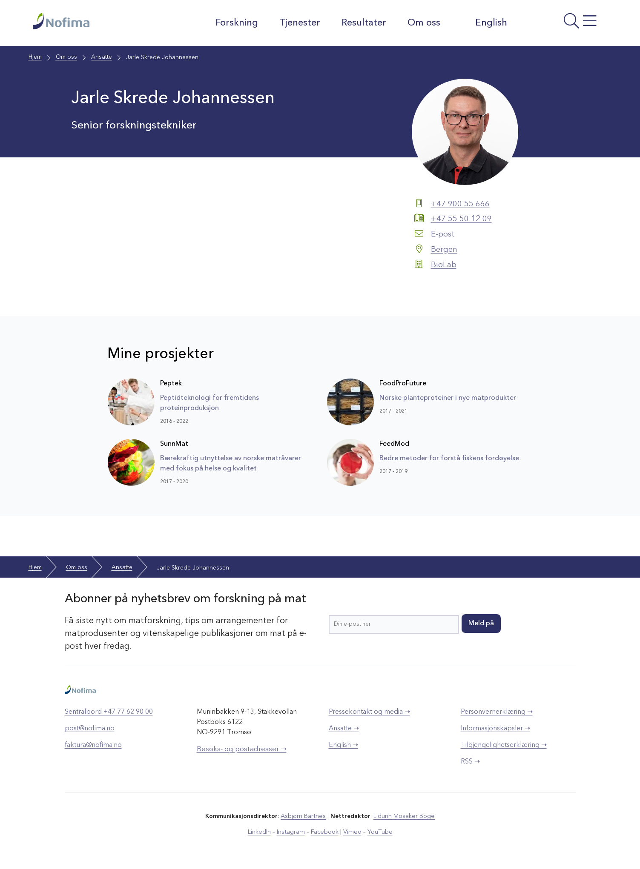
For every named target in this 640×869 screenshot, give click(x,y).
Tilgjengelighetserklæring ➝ (504, 744)
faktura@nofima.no (93, 744)
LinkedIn (261, 830)
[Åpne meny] (561, 25)
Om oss (422, 23)
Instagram (291, 830)
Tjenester (298, 23)
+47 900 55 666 (462, 204)
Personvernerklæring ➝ (497, 710)
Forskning (235, 23)
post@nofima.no (90, 727)
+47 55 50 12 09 (464, 219)
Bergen (445, 249)
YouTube (378, 830)
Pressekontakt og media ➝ (369, 710)
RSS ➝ (470, 760)
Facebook (324, 830)
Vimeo (351, 830)
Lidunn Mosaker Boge (403, 815)
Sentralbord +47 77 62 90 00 (109, 710)
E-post (443, 234)
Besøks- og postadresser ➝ (242, 748)
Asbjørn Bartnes (303, 815)
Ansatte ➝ (344, 727)
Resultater (362, 23)
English (483, 22)
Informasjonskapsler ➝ (495, 727)
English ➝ (343, 744)
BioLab (444, 263)
